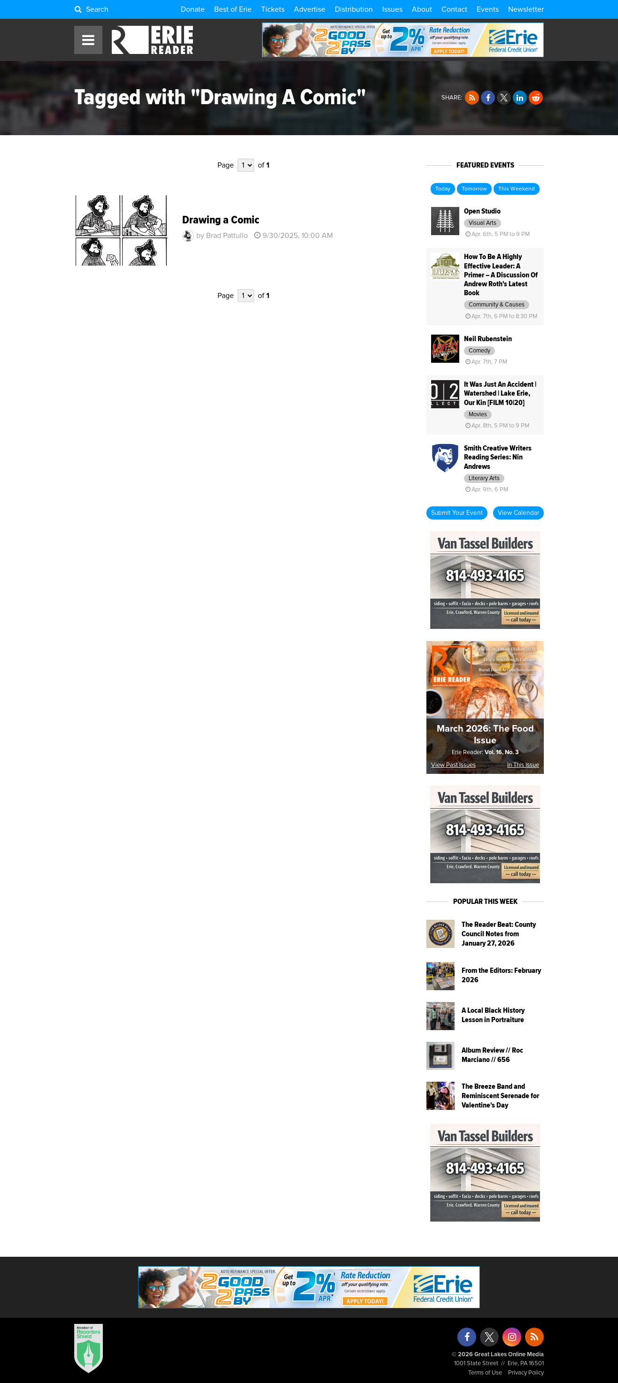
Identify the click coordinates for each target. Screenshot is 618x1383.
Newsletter (526, 9)
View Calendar (518, 513)
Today (442, 189)
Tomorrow (474, 189)
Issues (392, 9)
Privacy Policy (526, 1373)
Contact (454, 9)
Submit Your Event (457, 513)
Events (488, 9)
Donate (193, 9)
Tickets (273, 9)
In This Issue (523, 765)
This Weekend (516, 189)
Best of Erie (233, 9)
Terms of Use (485, 1373)
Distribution (354, 9)
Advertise (309, 9)
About (422, 9)
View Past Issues (453, 765)
